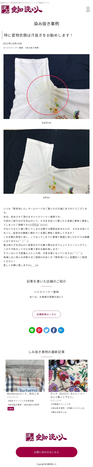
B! (61, 330)
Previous (4, 389)
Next (88, 389)
